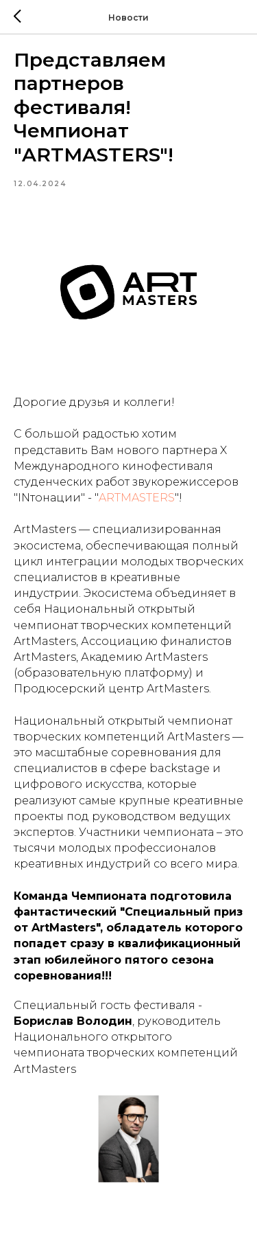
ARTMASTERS (137, 497)
